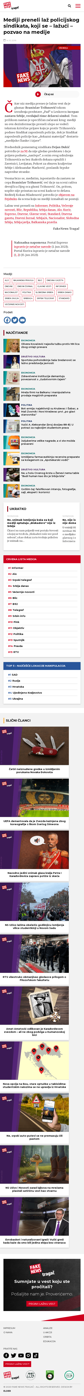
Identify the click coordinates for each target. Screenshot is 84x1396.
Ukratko (18, 509)
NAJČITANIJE (17, 333)
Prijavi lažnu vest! (17, 1364)
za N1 (24, 151)
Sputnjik (18, 640)
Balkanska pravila (44, 222)
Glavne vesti (37, 214)
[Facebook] (7, 320)
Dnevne (22, 214)
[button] (78, 6)
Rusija (16, 680)
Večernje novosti (14, 304)
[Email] (22, 320)
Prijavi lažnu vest (42, 1303)
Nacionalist (57, 218)
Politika (54, 205)
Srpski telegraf (45, 298)
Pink (16, 622)
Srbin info (19, 616)
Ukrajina (17, 698)
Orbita (47, 1337)
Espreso (10, 214)
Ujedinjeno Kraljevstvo (27, 692)
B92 (15, 604)
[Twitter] (14, 320)
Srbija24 (41, 218)
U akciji (47, 1332)
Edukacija (49, 1341)
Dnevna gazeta (55, 280)
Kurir (67, 209)
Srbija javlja (22, 222)
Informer (41, 205)
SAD (15, 674)
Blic (19, 209)
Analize (47, 1328)
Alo (59, 209)
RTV (16, 652)
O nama (7, 1332)
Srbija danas (47, 209)
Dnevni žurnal (25, 218)
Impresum (9, 1328)
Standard (54, 214)
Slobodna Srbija (44, 292)
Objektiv (18, 628)
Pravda (18, 646)
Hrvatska (18, 686)
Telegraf (18, 610)
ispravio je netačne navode (32, 246)
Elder (7, 1391)
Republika (30, 209)
